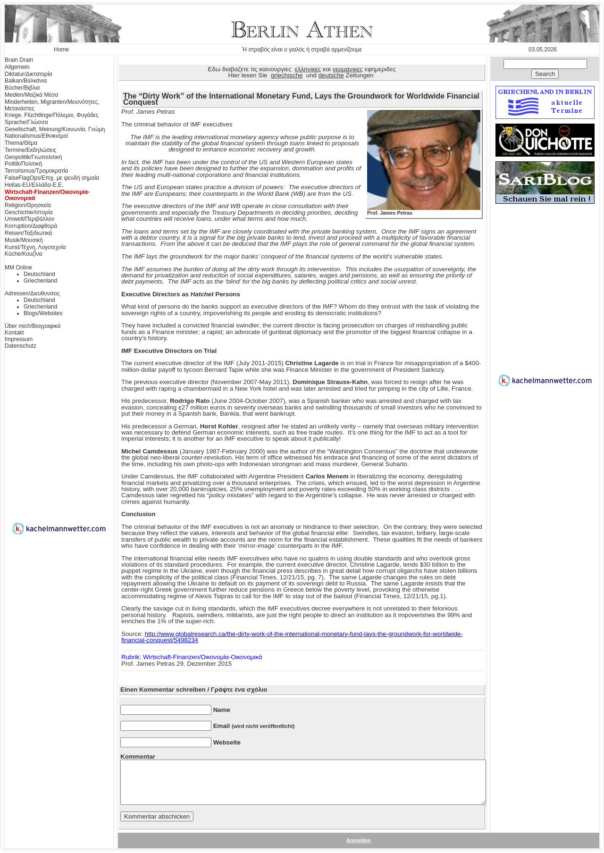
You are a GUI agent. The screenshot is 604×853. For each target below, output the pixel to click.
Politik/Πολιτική (23, 163)
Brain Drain (19, 60)
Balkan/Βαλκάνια (26, 80)
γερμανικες (348, 69)
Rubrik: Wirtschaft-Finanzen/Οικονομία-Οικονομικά (191, 657)
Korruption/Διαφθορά (31, 226)
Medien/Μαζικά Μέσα (31, 95)
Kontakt (14, 332)
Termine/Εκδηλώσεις (31, 150)
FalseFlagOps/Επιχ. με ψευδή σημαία (52, 178)
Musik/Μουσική (24, 240)
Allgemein (17, 67)
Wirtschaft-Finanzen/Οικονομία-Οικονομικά (47, 195)
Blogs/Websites (43, 313)
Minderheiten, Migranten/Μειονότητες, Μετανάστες (52, 105)
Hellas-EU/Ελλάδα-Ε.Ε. (34, 185)
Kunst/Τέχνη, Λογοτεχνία (35, 247)
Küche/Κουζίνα (23, 254)
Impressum (19, 339)
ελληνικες (308, 69)
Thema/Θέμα (21, 143)
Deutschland (39, 274)
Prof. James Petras (423, 210)
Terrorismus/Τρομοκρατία (36, 170)
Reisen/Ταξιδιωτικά (28, 233)
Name (221, 709)
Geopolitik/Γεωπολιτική (33, 157)
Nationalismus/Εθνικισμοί (36, 136)
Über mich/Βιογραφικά (32, 326)
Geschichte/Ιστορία (29, 212)
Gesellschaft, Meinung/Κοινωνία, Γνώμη (55, 129)
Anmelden (358, 840)
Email (254, 725)
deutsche (331, 75)
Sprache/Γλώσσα (26, 122)
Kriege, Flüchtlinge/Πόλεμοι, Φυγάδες (52, 115)
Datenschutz (20, 346)
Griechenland (40, 280)
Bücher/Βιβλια (22, 87)
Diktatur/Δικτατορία (28, 74)
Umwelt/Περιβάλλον (29, 219)
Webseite (227, 742)
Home (61, 49)
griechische (286, 75)
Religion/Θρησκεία (28, 205)
